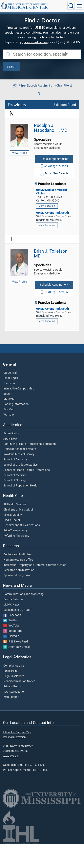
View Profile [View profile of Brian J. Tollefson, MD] (19, 281)
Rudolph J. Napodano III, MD (50, 128)
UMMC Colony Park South (52, 212)
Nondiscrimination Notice (19, 681)
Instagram (12, 631)
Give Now (9, 383)
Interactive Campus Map (18, 388)
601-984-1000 (37, 764)
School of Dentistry (15, 459)
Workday (9, 414)
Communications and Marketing (23, 594)
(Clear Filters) (63, 85)
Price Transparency (15, 530)
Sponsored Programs (16, 575)
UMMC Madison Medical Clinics (51, 191)
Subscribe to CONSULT (17, 610)
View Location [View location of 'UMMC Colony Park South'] (47, 225)
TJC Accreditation (14, 691)
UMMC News (11, 604)
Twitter (10, 620)
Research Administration (18, 570)
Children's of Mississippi (18, 509)
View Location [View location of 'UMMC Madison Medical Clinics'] (47, 205)
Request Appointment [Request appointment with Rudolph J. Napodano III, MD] (54, 159)
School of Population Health (20, 485)
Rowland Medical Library (18, 454)
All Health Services (14, 504)
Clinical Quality (12, 515)
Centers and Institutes (17, 554)
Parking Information (16, 404)
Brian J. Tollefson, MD (51, 253)
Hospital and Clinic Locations (21, 525)
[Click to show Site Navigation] (79, 5)
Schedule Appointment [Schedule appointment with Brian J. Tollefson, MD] (54, 284)
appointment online (34, 42)
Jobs (6, 394)
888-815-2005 (39, 769)
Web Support (11, 697)
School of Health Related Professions (26, 470)
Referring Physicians (16, 535)
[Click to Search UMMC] (71, 5)
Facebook (12, 615)
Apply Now (10, 438)
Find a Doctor (11, 520)
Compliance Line (13, 665)
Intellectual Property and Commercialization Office (34, 565)
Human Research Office (18, 559)
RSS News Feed (15, 641)
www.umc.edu (11, 755)
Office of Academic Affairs (19, 449)
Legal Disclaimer (13, 676)
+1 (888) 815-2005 (56, 166)
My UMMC (9, 399)
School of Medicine (15, 475)
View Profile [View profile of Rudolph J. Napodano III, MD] (19, 152)
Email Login (10, 378)
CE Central (10, 373)
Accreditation (11, 433)
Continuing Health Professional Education (29, 444)
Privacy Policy (12, 686)
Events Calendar (13, 599)
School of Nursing (14, 480)
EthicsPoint (10, 671)
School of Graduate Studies (20, 464)
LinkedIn (11, 636)
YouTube (11, 625)
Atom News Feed (16, 647)
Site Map (8, 409)
